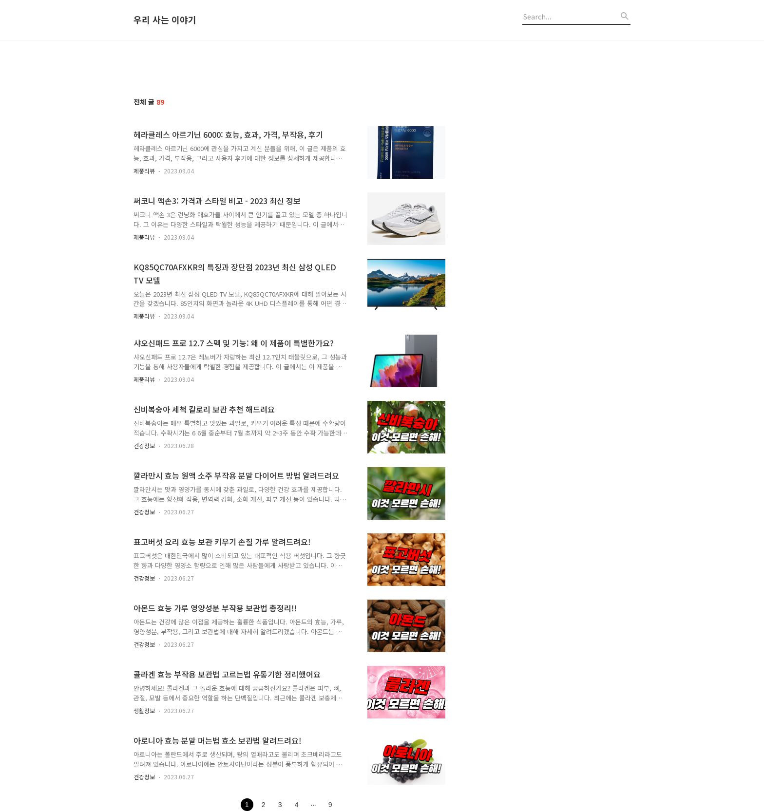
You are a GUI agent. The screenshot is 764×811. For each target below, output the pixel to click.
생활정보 (144, 710)
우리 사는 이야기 (165, 20)
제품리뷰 (144, 171)
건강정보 (144, 445)
